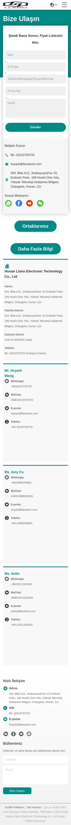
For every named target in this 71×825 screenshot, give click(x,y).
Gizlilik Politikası (14, 807)
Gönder (35, 127)
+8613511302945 (21, 584)
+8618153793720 (21, 386)
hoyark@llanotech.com (26, 164)
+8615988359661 (21, 482)
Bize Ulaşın (17, 790)
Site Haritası (34, 807)
